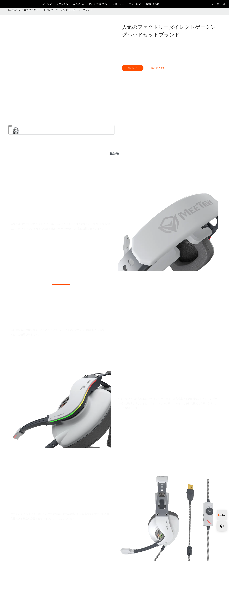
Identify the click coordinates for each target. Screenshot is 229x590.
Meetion (12, 10)
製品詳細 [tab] (114, 153)
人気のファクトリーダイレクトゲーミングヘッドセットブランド (56, 10)
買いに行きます (157, 68)
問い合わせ (133, 68)
